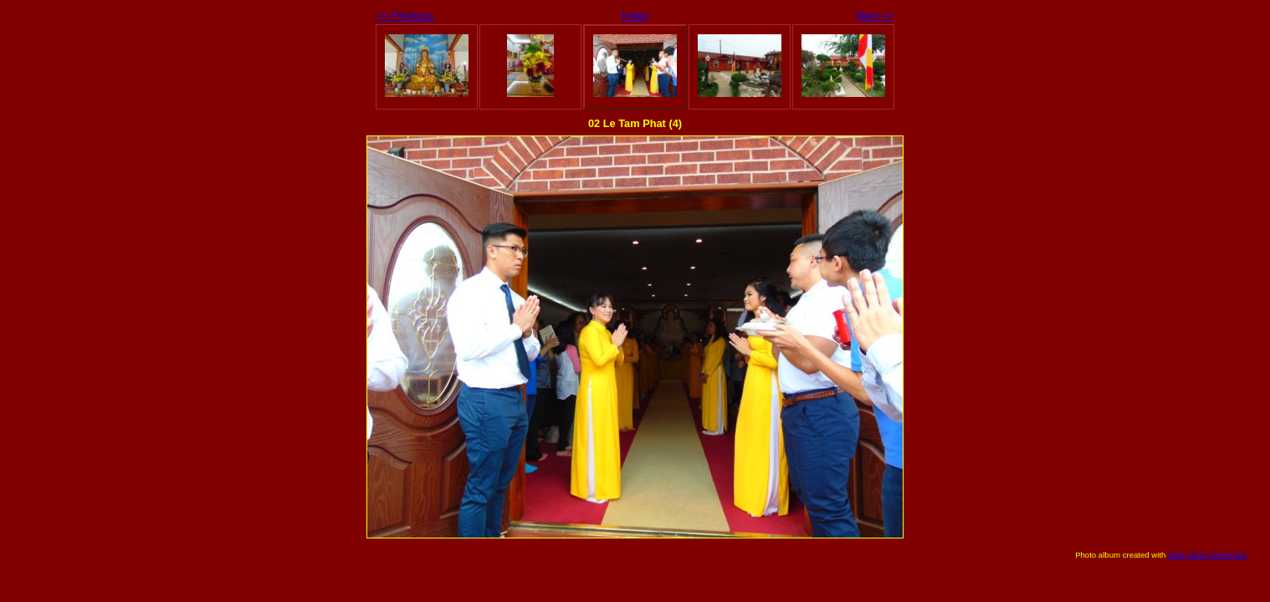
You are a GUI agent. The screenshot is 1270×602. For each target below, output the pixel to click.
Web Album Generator (1207, 554)
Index (635, 15)
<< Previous (404, 15)
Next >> (875, 15)
